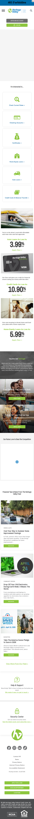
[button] (33, 1)
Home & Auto (8, 528)
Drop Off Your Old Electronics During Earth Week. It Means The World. (17, 586)
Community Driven (9, 581)
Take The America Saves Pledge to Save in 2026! (16, 641)
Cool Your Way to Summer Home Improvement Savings (16, 532)
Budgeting (7, 637)
